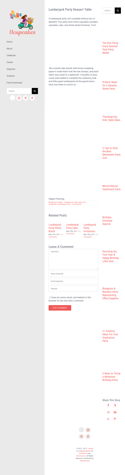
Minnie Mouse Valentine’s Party (111, 187)
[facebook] (32, 98)
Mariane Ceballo (57, 202)
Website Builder (85, 451)
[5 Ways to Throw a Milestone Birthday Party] (111, 360)
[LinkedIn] (115, 412)
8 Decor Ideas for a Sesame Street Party (109, 85)
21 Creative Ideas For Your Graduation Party (110, 335)
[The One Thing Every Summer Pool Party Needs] (111, 27)
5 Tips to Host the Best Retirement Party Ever (111, 153)
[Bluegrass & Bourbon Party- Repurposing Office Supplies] (111, 278)
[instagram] (19, 98)
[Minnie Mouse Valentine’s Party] (111, 175)
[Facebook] (108, 405)
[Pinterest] (114, 418)
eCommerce (80, 456)
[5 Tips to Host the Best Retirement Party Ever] (111, 137)
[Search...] (19, 91)
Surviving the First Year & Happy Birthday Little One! (110, 256)
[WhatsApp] (108, 418)
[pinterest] (25, 98)
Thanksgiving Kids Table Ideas (111, 118)
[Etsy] (12, 97)
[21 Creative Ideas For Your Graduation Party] (111, 318)
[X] (115, 405)
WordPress (83, 453)
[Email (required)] (73, 281)
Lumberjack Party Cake (72, 226)
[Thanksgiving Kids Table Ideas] (111, 106)
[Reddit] (108, 412)
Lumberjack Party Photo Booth (55, 228)
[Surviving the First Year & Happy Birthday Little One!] (111, 241)
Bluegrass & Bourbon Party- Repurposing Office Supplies (110, 293)
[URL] (73, 289)
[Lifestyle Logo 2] (22, 9)
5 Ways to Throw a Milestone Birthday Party (111, 377)
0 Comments (76, 204)
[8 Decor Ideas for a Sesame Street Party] (111, 70)
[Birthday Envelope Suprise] (111, 207)
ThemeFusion (85, 461)
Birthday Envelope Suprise (107, 221)
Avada (90, 449)
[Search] (35, 91)
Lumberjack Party (63, 204)
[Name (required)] (73, 274)
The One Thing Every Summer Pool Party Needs (110, 47)
